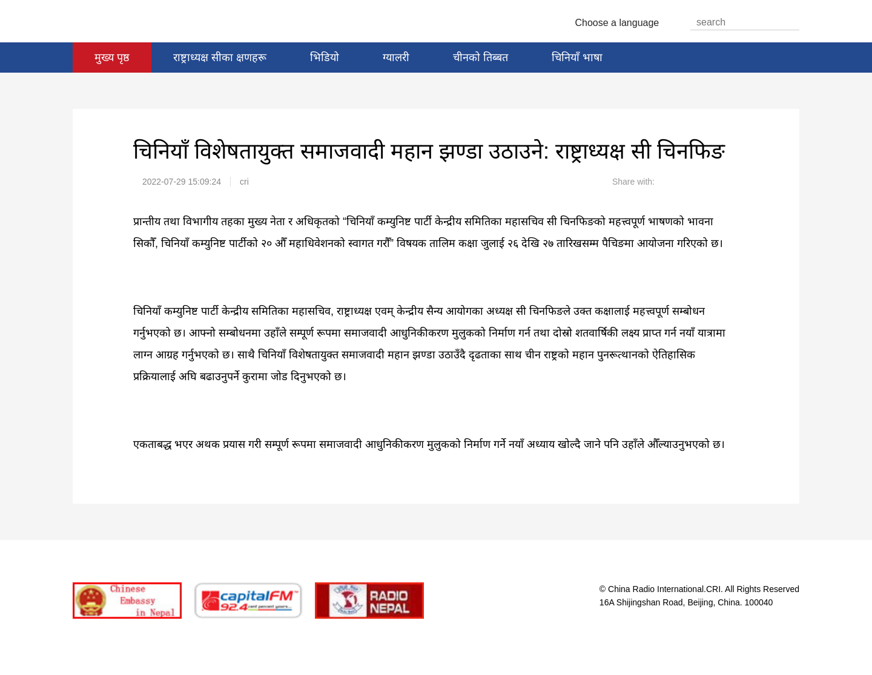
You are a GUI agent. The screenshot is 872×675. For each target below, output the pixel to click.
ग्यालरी (396, 57)
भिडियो (324, 57)
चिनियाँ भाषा (577, 57)
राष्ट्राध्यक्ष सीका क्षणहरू (219, 57)
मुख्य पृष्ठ (112, 57)
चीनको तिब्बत (480, 57)
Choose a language (622, 23)
